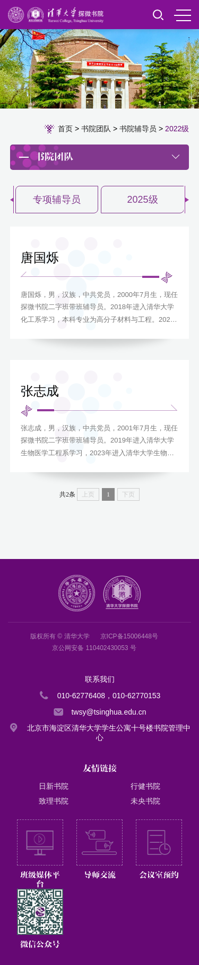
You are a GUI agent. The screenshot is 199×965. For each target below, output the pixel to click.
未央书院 (145, 801)
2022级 (177, 128)
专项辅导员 (57, 199)
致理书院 (53, 801)
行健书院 (145, 786)
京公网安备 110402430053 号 (94, 648)
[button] (187, 199)
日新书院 (53, 786)
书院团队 (96, 128)
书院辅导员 (138, 128)
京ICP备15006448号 (129, 636)
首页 (65, 128)
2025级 (142, 199)
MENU (182, 15)
